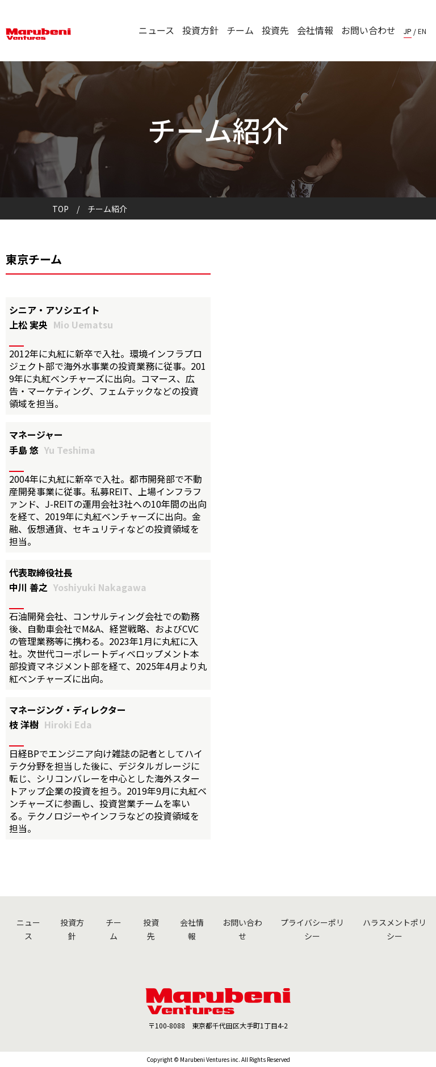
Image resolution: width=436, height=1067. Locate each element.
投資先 (275, 30)
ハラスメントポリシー (394, 929)
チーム (240, 30)
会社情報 (315, 30)
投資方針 (200, 30)
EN (422, 31)
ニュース (156, 30)
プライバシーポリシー (312, 929)
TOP (60, 208)
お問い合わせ (368, 30)
